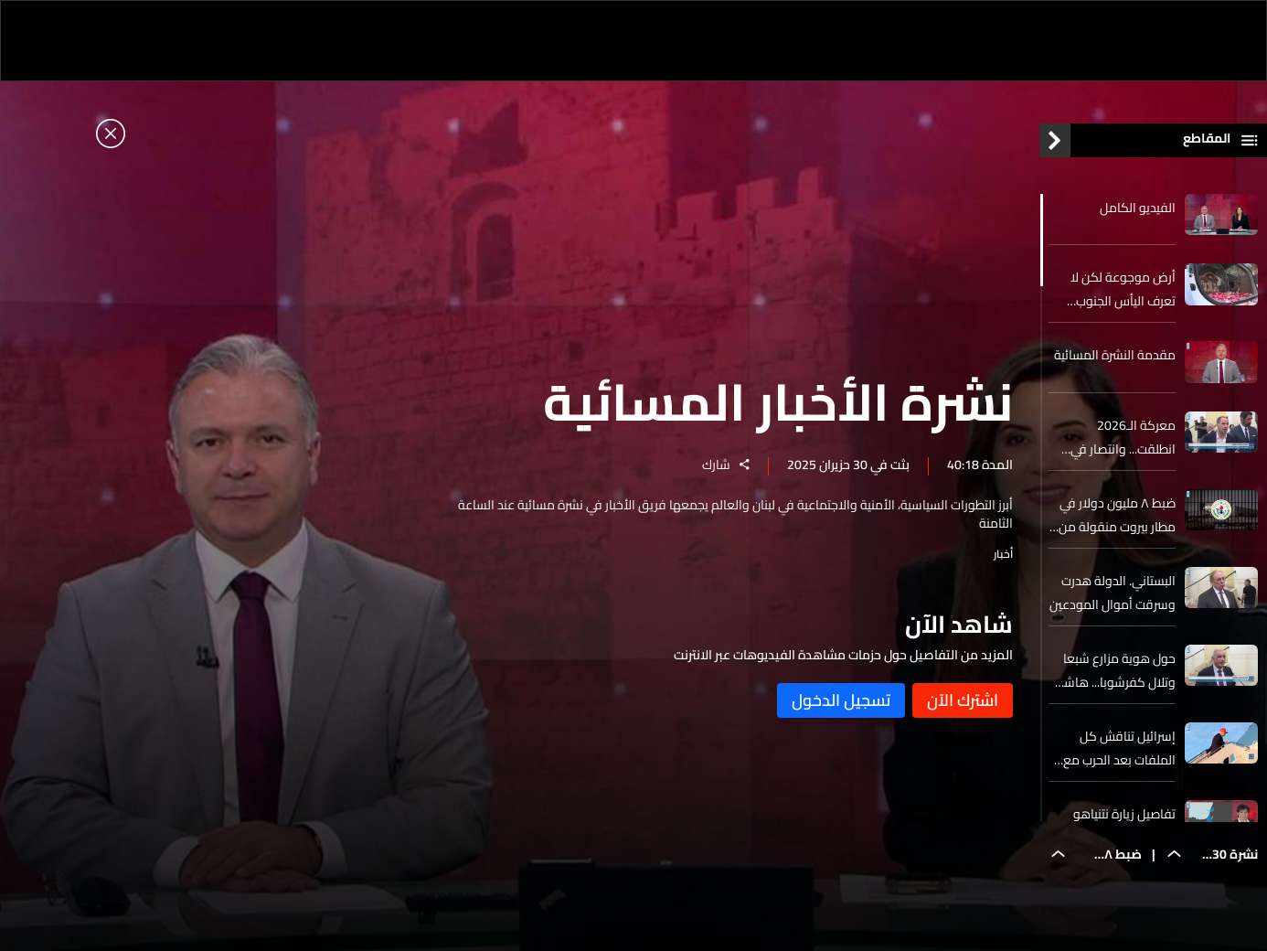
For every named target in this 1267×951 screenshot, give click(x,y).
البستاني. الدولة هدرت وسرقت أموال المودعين (1112, 592)
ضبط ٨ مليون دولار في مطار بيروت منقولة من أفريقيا (1117, 515)
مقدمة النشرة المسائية (1115, 355)
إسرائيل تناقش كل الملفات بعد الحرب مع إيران (1119, 748)
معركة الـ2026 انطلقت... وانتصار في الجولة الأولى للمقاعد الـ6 (1120, 437)
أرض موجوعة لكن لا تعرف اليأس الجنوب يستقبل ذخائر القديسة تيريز (1119, 289)
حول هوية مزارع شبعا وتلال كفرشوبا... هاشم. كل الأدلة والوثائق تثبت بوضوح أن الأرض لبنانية (1114, 670)
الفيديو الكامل (1138, 207)
